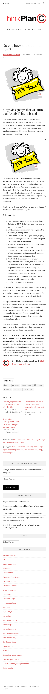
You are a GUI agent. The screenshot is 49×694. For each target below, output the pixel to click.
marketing (12, 449)
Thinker (26, 55)
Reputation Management (12, 655)
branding (29, 447)
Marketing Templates (11, 633)
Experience (7, 594)
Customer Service (10, 585)
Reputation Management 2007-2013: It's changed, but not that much (12, 423)
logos (5, 449)
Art (4, 559)
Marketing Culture (10, 620)
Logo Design (40, 439)
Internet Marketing (10, 603)
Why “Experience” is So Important (16, 502)
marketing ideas (9, 452)
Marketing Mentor (10, 629)
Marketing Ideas (17, 442)
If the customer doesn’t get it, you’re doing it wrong (22, 513)
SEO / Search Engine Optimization (16, 664)
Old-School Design (10, 642)
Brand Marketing (11, 55)
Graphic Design (9, 598)
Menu (7, 3)
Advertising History (10, 555)
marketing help (36, 449)
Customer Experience (11, 577)
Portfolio (6, 651)
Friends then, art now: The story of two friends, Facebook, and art (34, 405)
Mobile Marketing (9, 638)
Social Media (8, 668)
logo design (38, 447)
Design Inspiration (10, 590)
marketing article (23, 449)
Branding (30, 439)
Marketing (7, 442)
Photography (8, 646)
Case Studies (8, 572)
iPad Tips (6, 607)
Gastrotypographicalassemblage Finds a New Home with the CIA (16, 404)
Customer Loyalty (9, 581)
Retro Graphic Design (11, 659)
